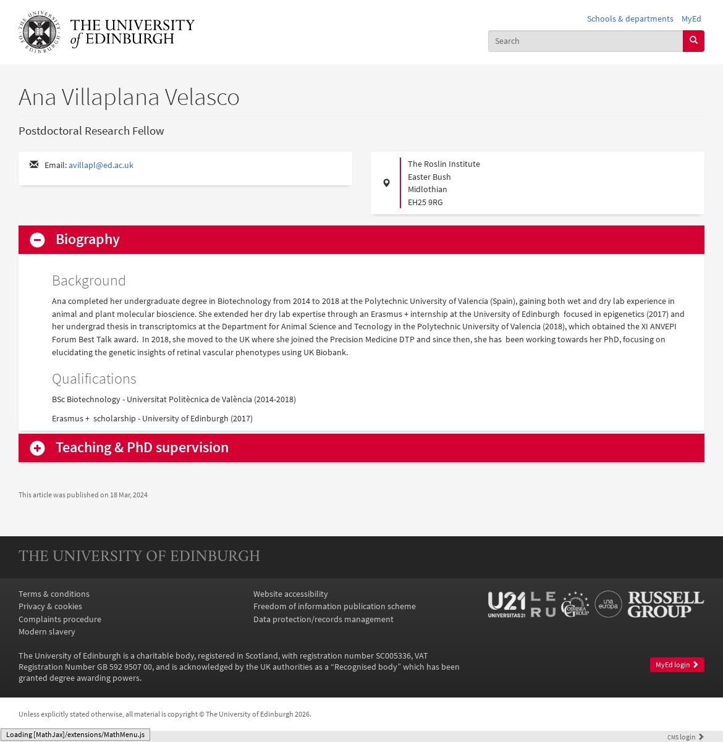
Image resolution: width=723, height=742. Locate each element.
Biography (88, 239)
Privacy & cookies (50, 606)
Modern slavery (47, 631)
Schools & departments (630, 18)
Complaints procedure (60, 619)
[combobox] (585, 41)
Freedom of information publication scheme (334, 606)
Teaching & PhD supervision (142, 447)
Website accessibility (290, 593)
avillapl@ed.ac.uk (101, 165)
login (685, 737)
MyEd (691, 18)
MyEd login (677, 664)
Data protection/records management (323, 619)
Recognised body (365, 666)
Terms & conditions (54, 593)
